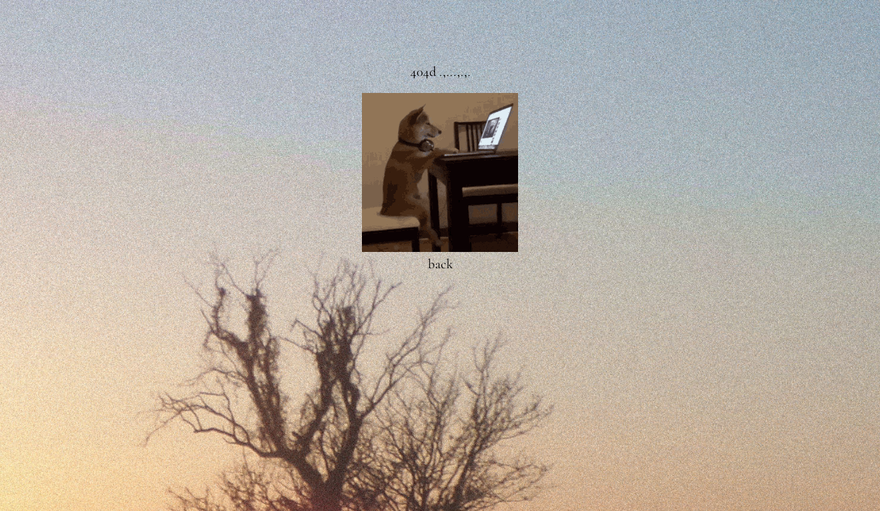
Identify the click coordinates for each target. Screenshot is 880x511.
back (440, 264)
